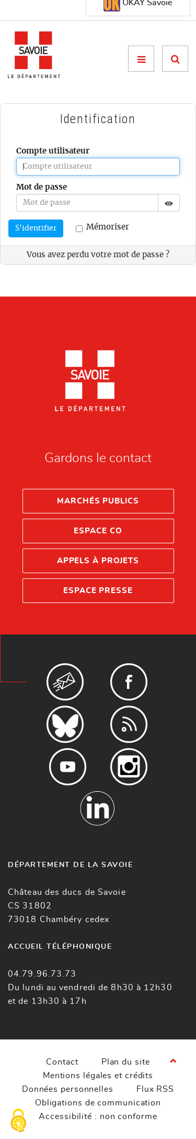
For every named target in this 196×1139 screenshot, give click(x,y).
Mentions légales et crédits (98, 1075)
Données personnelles (67, 1089)
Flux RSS (155, 1089)
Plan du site (125, 1062)
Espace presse (98, 591)
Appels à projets (98, 561)
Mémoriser (102, 227)
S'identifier (35, 228)
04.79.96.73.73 (42, 974)
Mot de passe (41, 187)
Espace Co (98, 531)
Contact (62, 1062)
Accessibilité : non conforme (98, 1116)
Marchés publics (98, 501)
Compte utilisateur (52, 151)
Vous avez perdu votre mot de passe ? (98, 255)
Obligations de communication (98, 1103)
